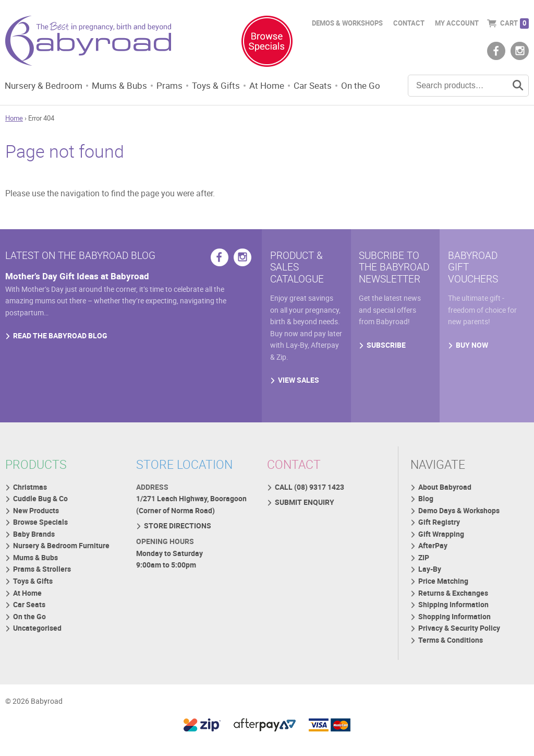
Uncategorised (37, 637)
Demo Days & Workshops (459, 516)
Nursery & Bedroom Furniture (61, 552)
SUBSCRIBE (386, 351)
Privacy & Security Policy (460, 637)
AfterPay (433, 552)
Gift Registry (439, 528)
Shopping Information (455, 624)
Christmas (30, 492)
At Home (275, 86)
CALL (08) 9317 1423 (309, 492)
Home (14, 119)
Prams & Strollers (42, 576)
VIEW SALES (298, 387)
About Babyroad (445, 492)
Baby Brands (34, 540)
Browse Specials (40, 528)
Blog (426, 504)
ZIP (424, 564)
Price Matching (444, 588)
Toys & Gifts (222, 86)
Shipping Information (454, 612)
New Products (36, 516)
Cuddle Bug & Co (40, 504)
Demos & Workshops (347, 23)
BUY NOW (472, 351)
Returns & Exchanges (454, 600)
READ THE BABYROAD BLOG (60, 342)
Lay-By (430, 576)
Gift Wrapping (442, 540)
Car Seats (323, 86)
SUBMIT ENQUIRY (304, 508)
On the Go (373, 86)
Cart (514, 23)
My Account (457, 23)
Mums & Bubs (123, 86)
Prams (175, 86)
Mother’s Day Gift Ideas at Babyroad (80, 280)
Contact (408, 23)
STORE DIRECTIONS (177, 532)
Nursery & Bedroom (45, 86)
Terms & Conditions (451, 649)
